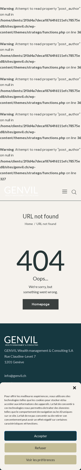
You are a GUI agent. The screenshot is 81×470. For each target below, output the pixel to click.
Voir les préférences (40, 460)
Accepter (40, 436)
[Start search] (74, 192)
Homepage (40, 304)
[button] (74, 388)
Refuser (40, 448)
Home (29, 224)
